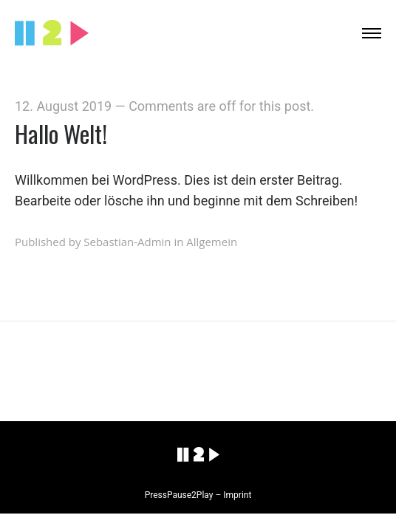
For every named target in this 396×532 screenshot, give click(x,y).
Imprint (237, 495)
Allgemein (211, 241)
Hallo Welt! (61, 133)
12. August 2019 (63, 106)
